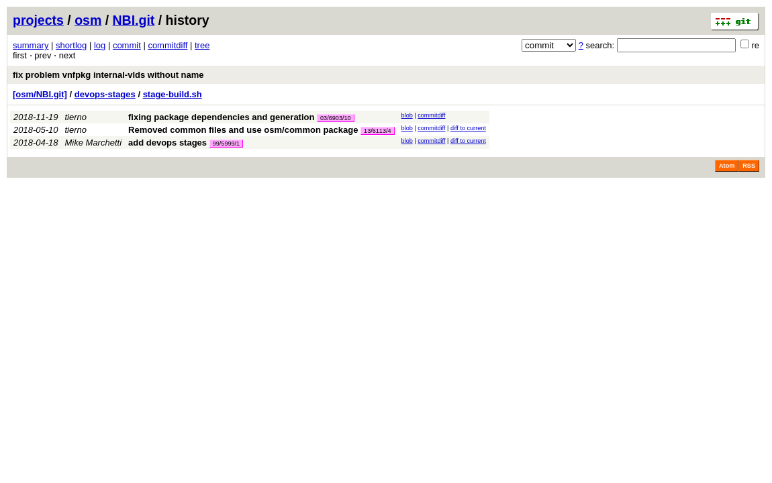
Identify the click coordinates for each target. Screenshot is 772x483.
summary (30, 45)
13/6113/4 (377, 130)
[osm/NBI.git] (40, 94)
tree (202, 45)
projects (38, 20)
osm (88, 20)
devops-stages (105, 94)
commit (127, 45)
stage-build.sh (172, 94)
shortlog (71, 45)
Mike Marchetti (93, 143)
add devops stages (167, 143)
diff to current (468, 128)
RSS (748, 165)
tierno (76, 117)
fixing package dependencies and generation (221, 117)
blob (407, 115)
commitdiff (167, 45)
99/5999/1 (226, 143)
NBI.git (134, 20)
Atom (726, 165)
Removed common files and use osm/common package (243, 130)
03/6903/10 (335, 118)
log (99, 45)
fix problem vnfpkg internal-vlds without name (108, 75)
